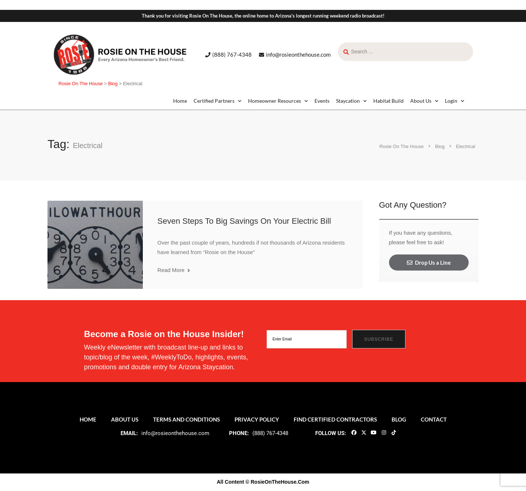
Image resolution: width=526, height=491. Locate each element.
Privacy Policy (257, 419)
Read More (173, 270)
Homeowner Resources (278, 101)
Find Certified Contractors (335, 419)
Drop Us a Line (429, 262)
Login (454, 101)
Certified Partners (217, 101)
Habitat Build (388, 101)
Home (180, 101)
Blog (399, 419)
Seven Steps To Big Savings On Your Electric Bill (244, 221)
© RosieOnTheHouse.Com (277, 482)
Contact (434, 419)
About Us (424, 101)
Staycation (351, 101)
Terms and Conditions (186, 419)
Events (322, 101)
